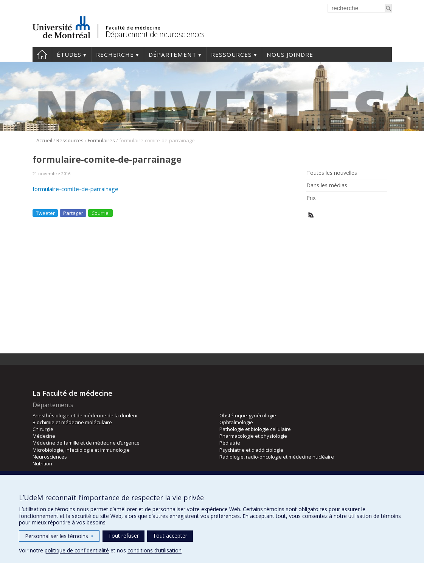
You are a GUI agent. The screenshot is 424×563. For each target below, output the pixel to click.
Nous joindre (290, 54)
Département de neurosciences (155, 34)
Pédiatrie (229, 442)
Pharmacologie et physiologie (253, 435)
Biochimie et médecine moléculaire (72, 422)
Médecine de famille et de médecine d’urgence (86, 442)
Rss (311, 215)
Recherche (115, 54)
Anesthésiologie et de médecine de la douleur (85, 415)
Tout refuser (123, 535)
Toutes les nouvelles (331, 173)
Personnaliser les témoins (59, 536)
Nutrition (42, 463)
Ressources (231, 54)
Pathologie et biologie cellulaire (255, 429)
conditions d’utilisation (154, 550)
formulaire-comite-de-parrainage (75, 189)
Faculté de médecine (133, 27)
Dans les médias (326, 185)
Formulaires (101, 140)
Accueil (42, 54)
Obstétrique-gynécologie (247, 415)
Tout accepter (170, 535)
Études (69, 54)
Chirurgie (43, 429)
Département (172, 54)
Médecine (44, 435)
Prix (310, 198)
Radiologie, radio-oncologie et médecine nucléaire (276, 456)
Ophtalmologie (236, 422)
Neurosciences (50, 456)
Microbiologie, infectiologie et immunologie (81, 449)
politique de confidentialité (77, 550)
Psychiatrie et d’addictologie (251, 449)
